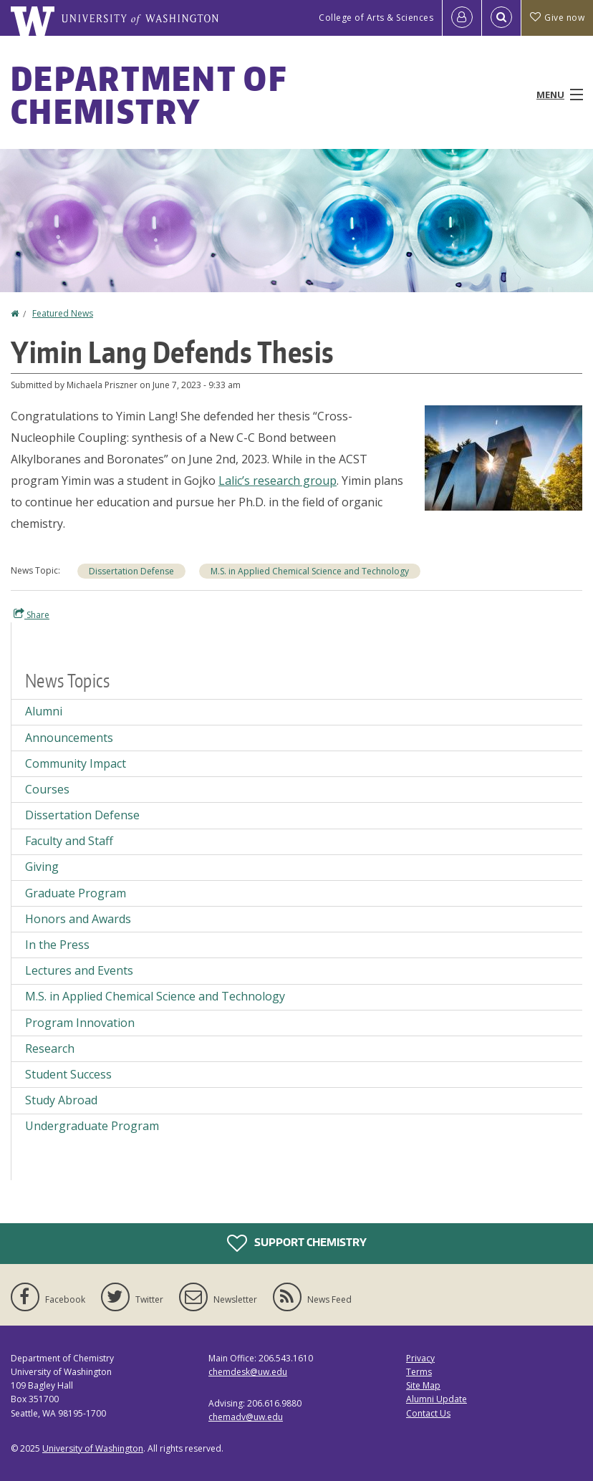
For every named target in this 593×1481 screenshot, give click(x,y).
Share (31, 614)
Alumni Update (436, 1399)
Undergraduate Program (92, 1126)
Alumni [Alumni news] (43, 711)
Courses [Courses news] (47, 789)
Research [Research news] (49, 1048)
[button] (503, 457)
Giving (42, 866)
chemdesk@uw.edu (247, 1372)
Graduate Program (75, 893)
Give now (557, 17)
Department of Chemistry (148, 94)
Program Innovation (80, 1023)
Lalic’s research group (277, 480)
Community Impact (75, 763)
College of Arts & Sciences (376, 17)
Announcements (69, 738)
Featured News (62, 313)
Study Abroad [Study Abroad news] (61, 1100)
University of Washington (92, 1448)
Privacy (420, 1358)
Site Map (423, 1385)
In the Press (57, 944)
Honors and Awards (78, 919)
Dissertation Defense (131, 571)
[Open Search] (501, 18)
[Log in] (462, 18)
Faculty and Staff (69, 841)
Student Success (68, 1074)
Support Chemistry (297, 1243)
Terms (419, 1372)
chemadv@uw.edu (245, 1417)
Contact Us (428, 1413)
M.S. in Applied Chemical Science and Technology (310, 571)
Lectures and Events (79, 970)
